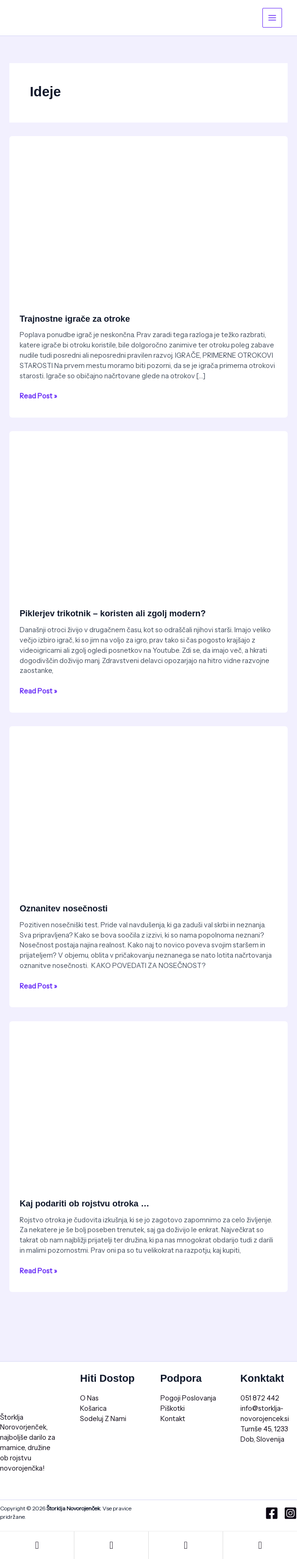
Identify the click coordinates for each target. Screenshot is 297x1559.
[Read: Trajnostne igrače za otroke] (148, 213)
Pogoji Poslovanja (188, 1398)
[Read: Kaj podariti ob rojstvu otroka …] (148, 1099)
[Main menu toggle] (272, 18)
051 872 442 (259, 1398)
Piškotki (172, 1408)
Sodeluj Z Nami (103, 1419)
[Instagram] (290, 1513)
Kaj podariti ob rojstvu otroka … (84, 1203)
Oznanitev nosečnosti (64, 908)
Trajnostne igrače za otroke (75, 319)
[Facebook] (271, 1513)
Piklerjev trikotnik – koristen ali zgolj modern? (113, 613)
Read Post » (38, 395)
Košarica (93, 1408)
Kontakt (172, 1419)
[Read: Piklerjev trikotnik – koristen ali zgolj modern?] (148, 509)
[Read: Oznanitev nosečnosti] (148, 804)
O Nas (89, 1398)
